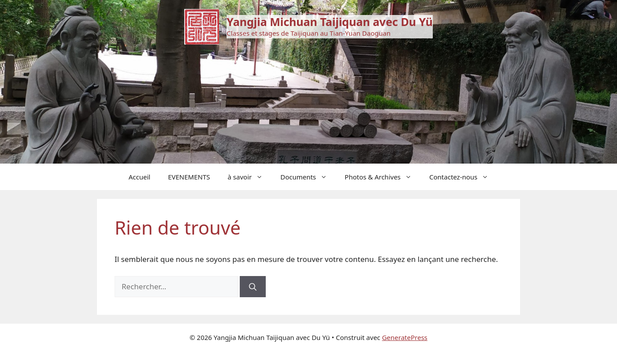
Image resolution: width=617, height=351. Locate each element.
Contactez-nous (463, 177)
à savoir (250, 177)
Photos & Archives (382, 177)
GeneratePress (404, 337)
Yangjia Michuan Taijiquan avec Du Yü (329, 21)
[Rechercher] (253, 286)
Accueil (139, 176)
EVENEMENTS (189, 176)
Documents (308, 177)
